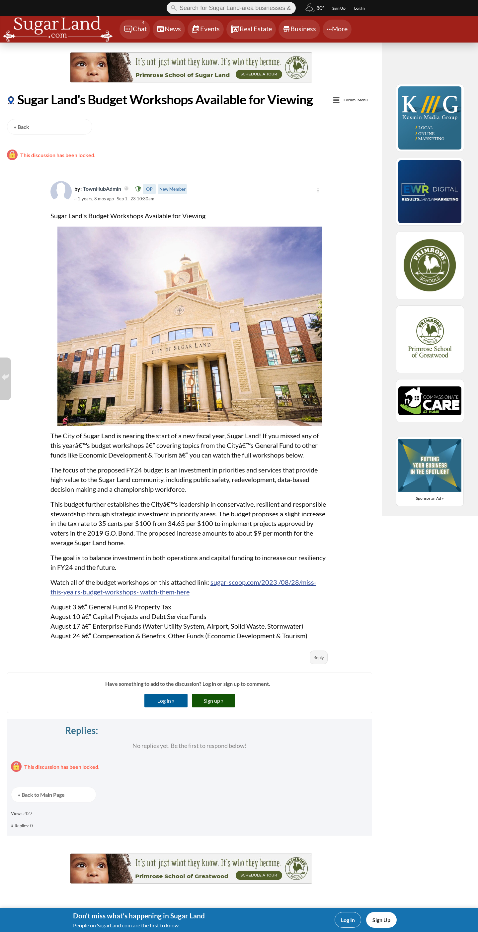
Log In (348, 920)
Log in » (165, 700)
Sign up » (213, 700)
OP (149, 189)
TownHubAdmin (106, 188)
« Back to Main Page (41, 794)
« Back (21, 127)
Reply (318, 657)
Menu (356, 100)
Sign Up (381, 920)
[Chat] (135, 29)
